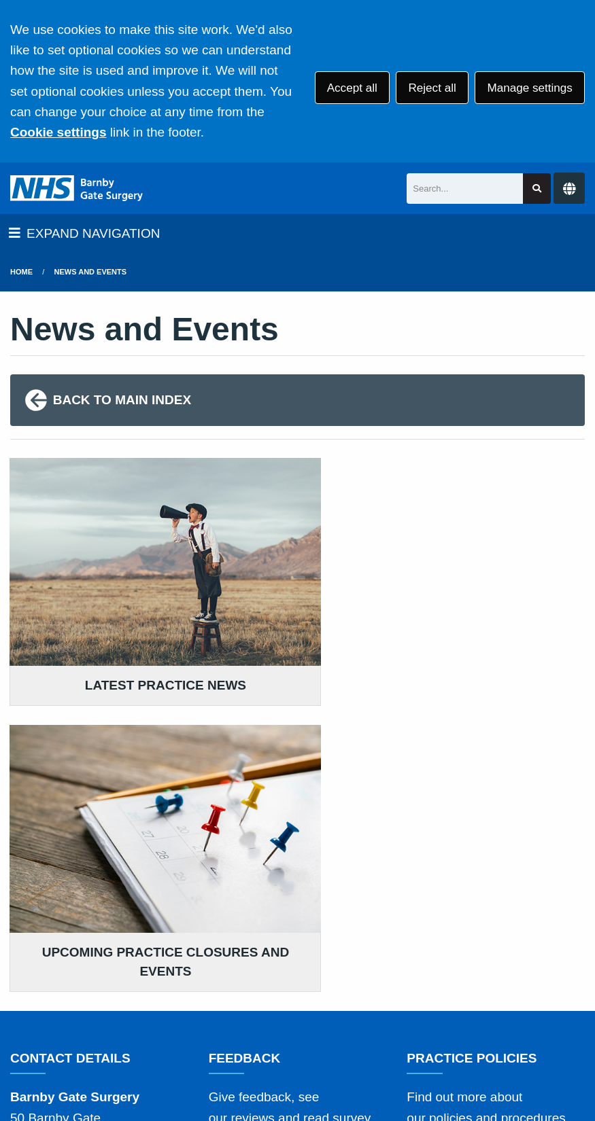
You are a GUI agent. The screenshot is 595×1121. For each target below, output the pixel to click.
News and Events (90, 272)
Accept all (352, 88)
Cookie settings (58, 132)
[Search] (465, 188)
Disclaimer (210, 1005)
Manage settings (529, 88)
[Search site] (537, 188)
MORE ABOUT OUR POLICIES (496, 874)
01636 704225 (118, 924)
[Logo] (76, 188)
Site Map (177, 1022)
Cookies (118, 1022)
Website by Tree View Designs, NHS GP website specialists (231, 1065)
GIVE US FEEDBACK (278, 889)
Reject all (432, 88)
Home (21, 272)
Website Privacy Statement (470, 1005)
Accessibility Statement (318, 1005)
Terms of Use (131, 1005)
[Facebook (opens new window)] (23, 1065)
